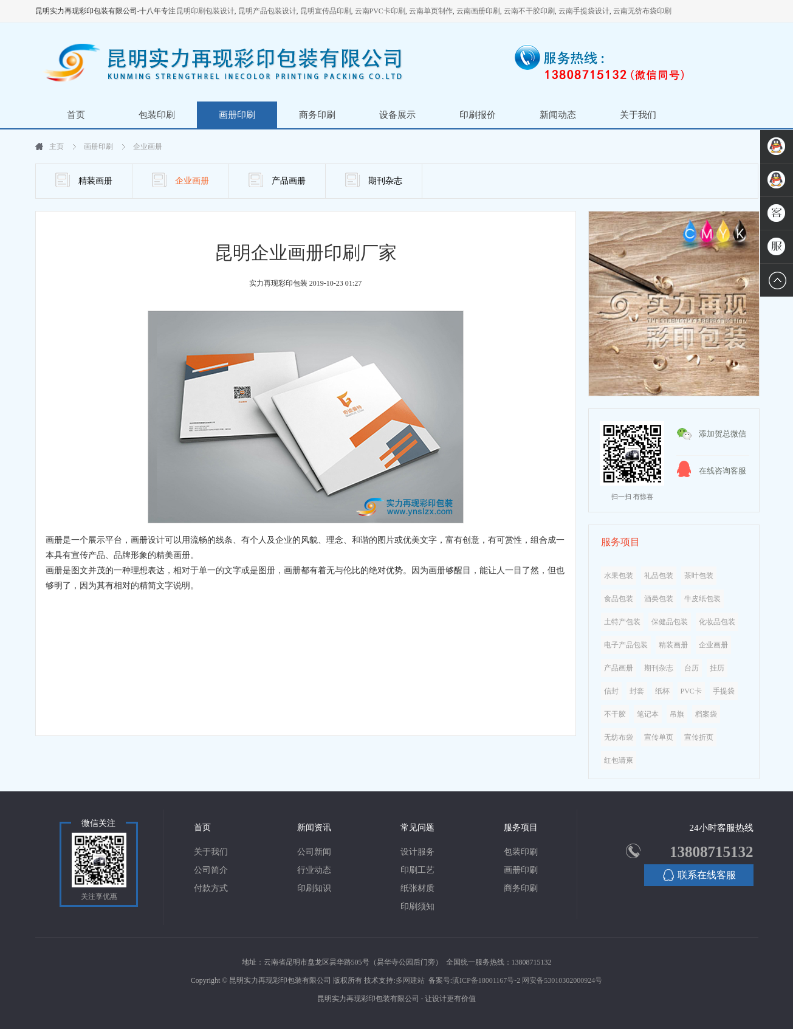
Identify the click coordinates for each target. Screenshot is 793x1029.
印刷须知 (417, 906)
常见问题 (417, 827)
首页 (76, 115)
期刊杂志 (373, 180)
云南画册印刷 (478, 11)
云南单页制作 (431, 11)
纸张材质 (417, 888)
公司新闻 (314, 851)
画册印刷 (237, 115)
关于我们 (638, 115)
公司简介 (211, 870)
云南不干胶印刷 (529, 11)
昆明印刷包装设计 (205, 11)
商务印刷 (317, 115)
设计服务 (417, 851)
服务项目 (521, 827)
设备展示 (397, 115)
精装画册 (83, 180)
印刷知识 (314, 888)
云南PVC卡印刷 (380, 11)
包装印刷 (157, 115)
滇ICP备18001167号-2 (486, 980)
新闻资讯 (314, 827)
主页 (56, 146)
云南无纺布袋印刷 (642, 11)
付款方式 (211, 888)
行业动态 (314, 870)
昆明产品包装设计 (267, 11)
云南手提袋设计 (583, 11)
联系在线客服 (699, 875)
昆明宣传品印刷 (325, 11)
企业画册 (147, 146)
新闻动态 (558, 115)
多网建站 (410, 980)
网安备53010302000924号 (562, 980)
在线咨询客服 (722, 470)
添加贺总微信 (722, 433)
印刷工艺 (417, 870)
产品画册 (277, 180)
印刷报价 (477, 115)
